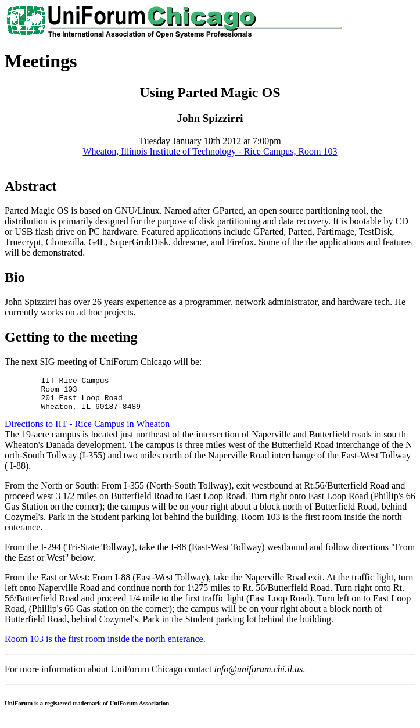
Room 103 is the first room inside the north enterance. (105, 646)
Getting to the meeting (71, 337)
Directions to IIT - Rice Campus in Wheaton (87, 431)
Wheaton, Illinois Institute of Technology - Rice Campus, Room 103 (209, 151)
